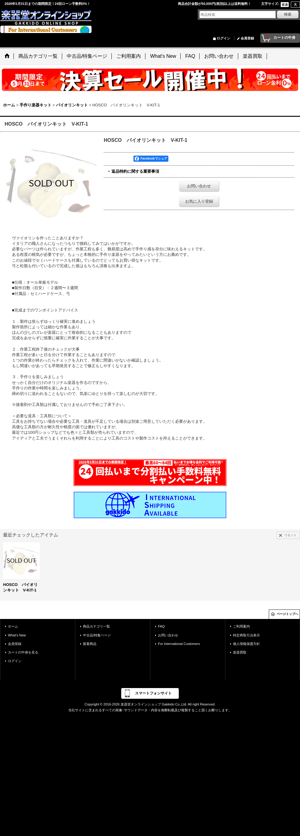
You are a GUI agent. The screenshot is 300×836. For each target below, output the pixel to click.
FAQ (161, 626)
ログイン (223, 38)
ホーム (13, 626)
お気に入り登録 (199, 201)
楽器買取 (239, 652)
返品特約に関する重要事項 (135, 171)
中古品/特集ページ (97, 635)
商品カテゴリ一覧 (96, 626)
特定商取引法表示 (246, 635)
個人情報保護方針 (246, 644)
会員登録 (247, 38)
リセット (290, 535)
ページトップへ (287, 614)
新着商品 (89, 644)
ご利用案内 (241, 626)
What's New (17, 635)
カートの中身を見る (23, 652)
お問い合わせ (199, 186)
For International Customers (179, 644)
